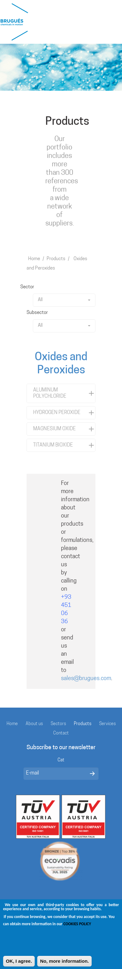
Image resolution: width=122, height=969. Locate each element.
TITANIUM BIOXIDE (53, 445)
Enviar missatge (92, 773)
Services (107, 724)
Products (56, 259)
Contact (61, 733)
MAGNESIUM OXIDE (54, 429)
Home (34, 259)
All (64, 300)
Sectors (58, 724)
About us (34, 724)
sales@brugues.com (86, 679)
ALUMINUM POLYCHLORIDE (49, 393)
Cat (61, 760)
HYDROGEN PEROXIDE (56, 412)
